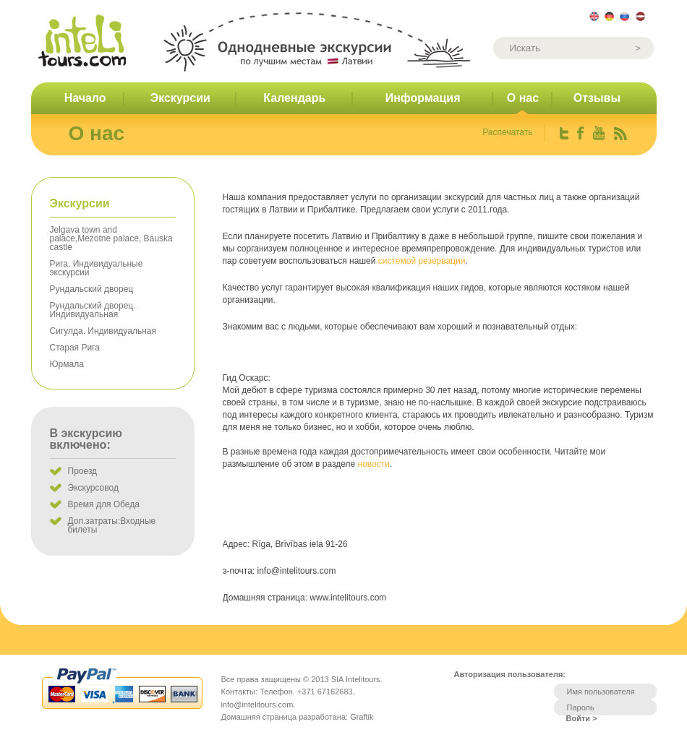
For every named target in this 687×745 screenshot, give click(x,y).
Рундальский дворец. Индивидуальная (93, 310)
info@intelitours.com (257, 704)
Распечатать (507, 132)
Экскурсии (180, 98)
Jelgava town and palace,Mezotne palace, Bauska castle (111, 238)
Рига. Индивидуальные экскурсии (96, 268)
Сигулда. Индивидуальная (103, 331)
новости (374, 464)
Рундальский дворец (92, 289)
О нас (523, 98)
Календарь (294, 98)
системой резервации (422, 261)
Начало (85, 98)
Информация (423, 98)
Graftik (361, 716)
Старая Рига (75, 348)
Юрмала (67, 364)
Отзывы (596, 98)
